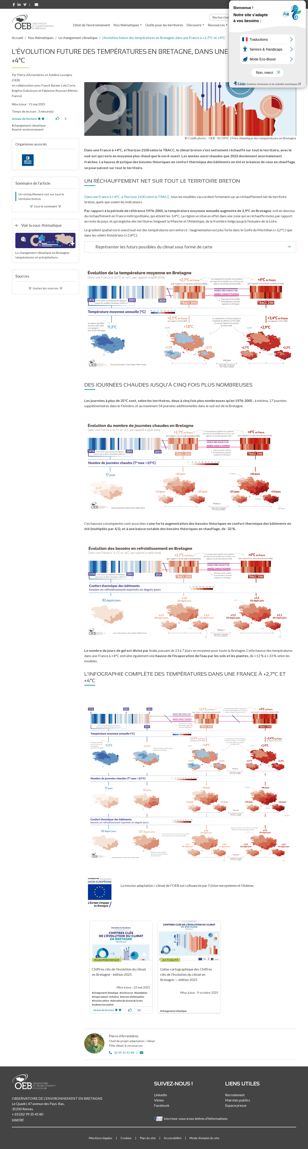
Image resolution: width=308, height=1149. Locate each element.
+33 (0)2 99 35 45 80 (27, 1114)
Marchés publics (237, 1100)
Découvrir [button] (194, 25)
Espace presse (235, 1105)
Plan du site (148, 1138)
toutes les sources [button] (45, 288)
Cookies (126, 1138)
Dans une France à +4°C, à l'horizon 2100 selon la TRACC (127, 196)
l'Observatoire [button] (246, 25)
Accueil (17, 37)
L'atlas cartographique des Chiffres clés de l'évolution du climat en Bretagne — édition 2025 (186, 974)
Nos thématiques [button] (126, 25)
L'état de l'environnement (91, 25)
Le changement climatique (77, 37)
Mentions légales (100, 1138)
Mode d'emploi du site (204, 1138)
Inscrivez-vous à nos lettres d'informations (191, 1118)
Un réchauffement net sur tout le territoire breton (41, 196)
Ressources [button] (216, 25)
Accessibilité (172, 1138)
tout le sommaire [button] (45, 206)
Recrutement (235, 1095)
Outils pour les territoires (164, 25)
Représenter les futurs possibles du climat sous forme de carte (194, 247)
